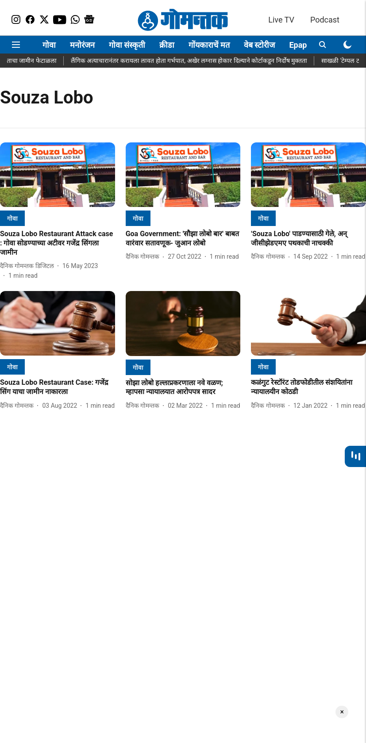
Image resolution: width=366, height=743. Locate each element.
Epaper (301, 45)
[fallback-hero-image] (57, 174)
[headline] (57, 243)
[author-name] (29, 266)
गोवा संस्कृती (127, 45)
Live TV (281, 19)
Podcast (324, 19)
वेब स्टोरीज (259, 45)
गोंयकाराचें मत (209, 45)
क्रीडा (166, 45)
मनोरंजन (82, 45)
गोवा (49, 45)
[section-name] (12, 218)
